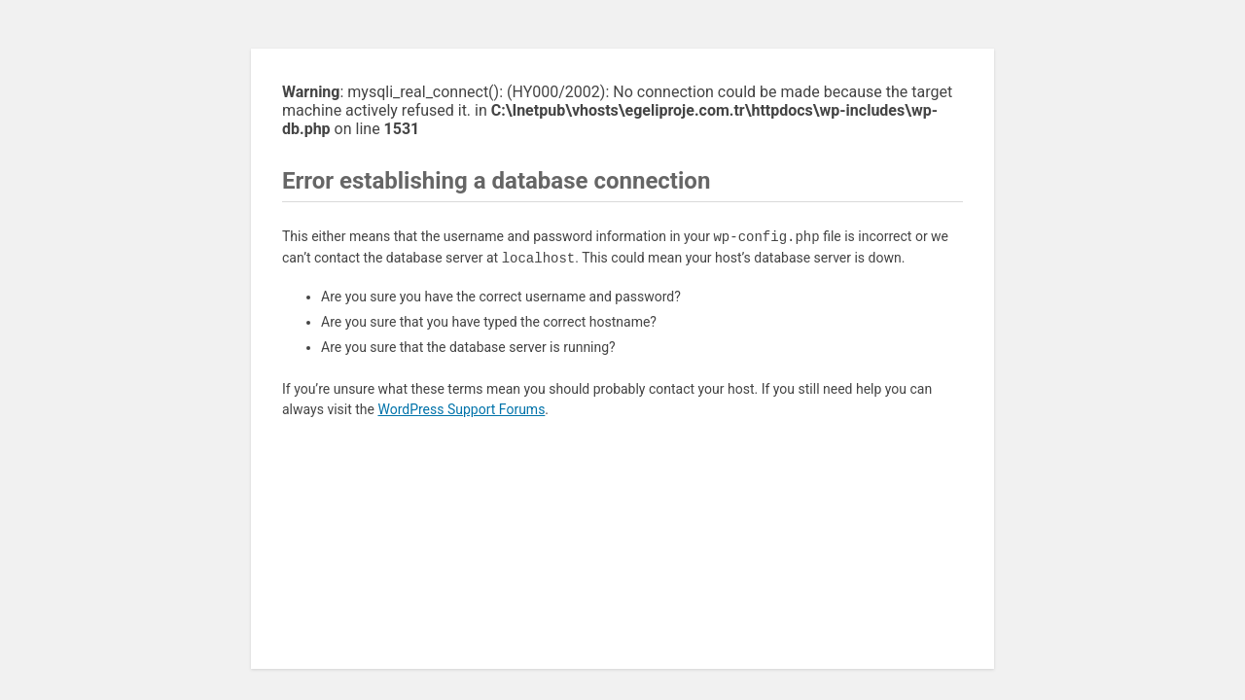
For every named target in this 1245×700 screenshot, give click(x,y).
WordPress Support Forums (461, 409)
